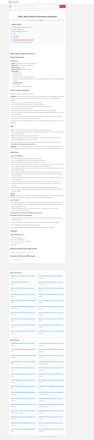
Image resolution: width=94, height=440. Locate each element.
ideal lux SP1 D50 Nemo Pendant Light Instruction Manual (25, 312)
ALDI (40, 357)
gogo (12, 431)
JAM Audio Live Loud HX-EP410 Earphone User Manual (52, 349)
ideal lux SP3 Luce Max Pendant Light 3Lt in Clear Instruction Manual (55, 306)
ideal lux (13, 278)
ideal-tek (41, 278)
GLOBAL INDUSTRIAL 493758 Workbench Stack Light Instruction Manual (57, 404)
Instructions (16, 35)
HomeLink (13, 357)
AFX (12, 351)
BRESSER (13, 406)
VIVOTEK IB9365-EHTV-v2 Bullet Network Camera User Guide (26, 380)
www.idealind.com (16, 243)
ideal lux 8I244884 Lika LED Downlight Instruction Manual (53, 325)
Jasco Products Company (17, 412)
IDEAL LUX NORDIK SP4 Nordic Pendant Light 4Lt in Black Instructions (28, 300)
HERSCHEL (13, 419)
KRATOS (41, 412)
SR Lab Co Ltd (42, 425)
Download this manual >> (17, 259)
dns (12, 376)
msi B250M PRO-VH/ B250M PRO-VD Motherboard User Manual (55, 386)
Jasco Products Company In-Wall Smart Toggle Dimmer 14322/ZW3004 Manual (30, 410)
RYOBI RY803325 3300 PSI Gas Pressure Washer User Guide (25, 343)
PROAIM (41, 376)
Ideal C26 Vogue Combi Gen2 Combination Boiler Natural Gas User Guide (29, 294)
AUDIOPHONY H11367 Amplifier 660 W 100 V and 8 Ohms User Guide (28, 423)
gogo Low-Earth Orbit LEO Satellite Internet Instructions (24, 429)
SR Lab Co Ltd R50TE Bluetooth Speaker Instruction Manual (53, 423)
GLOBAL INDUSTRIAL (44, 406)
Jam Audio (41, 351)
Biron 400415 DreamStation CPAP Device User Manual (52, 380)
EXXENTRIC (42, 370)
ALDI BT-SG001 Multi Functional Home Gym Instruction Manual (54, 355)
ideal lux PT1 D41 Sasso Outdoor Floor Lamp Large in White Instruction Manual (58, 312)
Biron (40, 382)
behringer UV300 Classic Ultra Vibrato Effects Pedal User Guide (54, 343)
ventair (13, 370)
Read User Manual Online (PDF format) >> (21, 252)
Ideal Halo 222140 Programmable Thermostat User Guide (53, 288)
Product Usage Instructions (20, 31)
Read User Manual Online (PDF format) (23, 40)
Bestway (41, 431)
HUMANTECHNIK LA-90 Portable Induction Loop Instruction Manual (56, 361)
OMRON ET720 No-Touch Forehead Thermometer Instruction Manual (56, 417)
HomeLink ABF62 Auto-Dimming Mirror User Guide (23, 355)
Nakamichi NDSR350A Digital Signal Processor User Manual (53, 398)
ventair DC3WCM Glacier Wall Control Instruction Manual (25, 367)
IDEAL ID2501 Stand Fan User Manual (20, 282)
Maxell (12, 363)
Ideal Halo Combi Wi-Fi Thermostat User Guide (22, 288)
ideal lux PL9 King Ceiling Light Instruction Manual (23, 331)
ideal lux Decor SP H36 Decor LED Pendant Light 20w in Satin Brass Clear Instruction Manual (33, 325)
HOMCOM (13, 394)
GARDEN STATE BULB (44, 394)
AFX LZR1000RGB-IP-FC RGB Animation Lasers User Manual (25, 349)
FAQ (14, 33)
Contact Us (40, 436)
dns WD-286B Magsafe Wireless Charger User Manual (24, 374)
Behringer (41, 345)
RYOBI (12, 345)
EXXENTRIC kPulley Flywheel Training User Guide (51, 367)
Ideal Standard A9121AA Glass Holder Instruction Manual (53, 282)
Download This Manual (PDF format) (22, 42)
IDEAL (19, 10)
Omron (41, 419)
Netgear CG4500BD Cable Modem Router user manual (24, 386)
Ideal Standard (42, 284)
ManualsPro (14, 2)
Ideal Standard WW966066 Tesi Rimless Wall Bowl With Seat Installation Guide (30, 306)
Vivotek (13, 382)
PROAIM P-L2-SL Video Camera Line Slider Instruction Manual (54, 374)
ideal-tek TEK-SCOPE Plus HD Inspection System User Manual (54, 276)
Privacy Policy (47, 436)
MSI (40, 388)
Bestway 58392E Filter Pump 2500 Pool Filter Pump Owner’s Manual (55, 429)
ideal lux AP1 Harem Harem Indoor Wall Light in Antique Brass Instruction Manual (58, 331)
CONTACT (16, 37)
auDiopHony (14, 425)
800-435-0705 (15, 241)
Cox (12, 388)
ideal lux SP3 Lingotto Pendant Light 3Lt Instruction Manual (25, 319)
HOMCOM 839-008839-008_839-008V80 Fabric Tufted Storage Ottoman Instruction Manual (34, 392)
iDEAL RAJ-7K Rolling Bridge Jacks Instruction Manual (52, 294)
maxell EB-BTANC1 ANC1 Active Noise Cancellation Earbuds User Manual (29, 361)
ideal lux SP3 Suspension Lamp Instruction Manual (51, 300)
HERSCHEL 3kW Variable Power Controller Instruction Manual (26, 417)
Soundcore (13, 400)
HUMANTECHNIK (43, 363)
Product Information (18, 29)
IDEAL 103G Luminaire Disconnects (22, 27)
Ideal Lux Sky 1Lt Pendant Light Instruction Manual (51, 319)
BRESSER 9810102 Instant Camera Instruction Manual (24, 404)
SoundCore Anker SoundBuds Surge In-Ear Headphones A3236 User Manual (29, 398)
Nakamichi (41, 400)
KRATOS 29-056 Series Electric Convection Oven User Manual (54, 410)
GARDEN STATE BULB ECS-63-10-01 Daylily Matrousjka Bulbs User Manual (57, 392)
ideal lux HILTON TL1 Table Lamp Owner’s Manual (23, 276)
